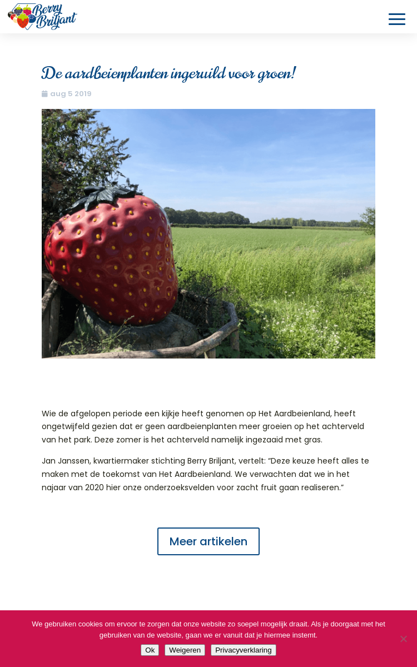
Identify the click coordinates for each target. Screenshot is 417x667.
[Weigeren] (403, 638)
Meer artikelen (208, 541)
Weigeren (185, 650)
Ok (150, 650)
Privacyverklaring (243, 650)
